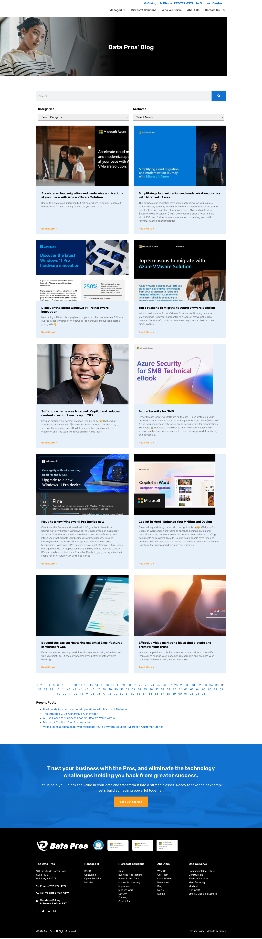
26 (164, 686)
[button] (224, 10)
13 (91, 686)
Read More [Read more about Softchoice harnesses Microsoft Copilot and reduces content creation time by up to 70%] (48, 443)
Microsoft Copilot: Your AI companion (67, 723)
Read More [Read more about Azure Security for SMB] (146, 443)
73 (81, 694)
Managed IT (117, 10)
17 (112, 686)
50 (116, 690)
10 (75, 686)
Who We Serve (172, 10)
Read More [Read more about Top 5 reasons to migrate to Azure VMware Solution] (146, 332)
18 (118, 686)
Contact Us (212, 10)
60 (174, 690)
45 (86, 690)
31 (193, 686)
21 (134, 686)
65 (203, 690)
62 (186, 690)
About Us (193, 10)
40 (57, 690)
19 (123, 686)
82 (132, 694)
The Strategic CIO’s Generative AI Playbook (70, 714)
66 (209, 690)
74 (87, 694)
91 (185, 694)
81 (127, 694)
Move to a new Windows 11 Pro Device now (72, 522)
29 (182, 686)
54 (139, 690)
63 (192, 690)
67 (215, 690)
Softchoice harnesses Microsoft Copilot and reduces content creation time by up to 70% (80, 413)
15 (102, 686)
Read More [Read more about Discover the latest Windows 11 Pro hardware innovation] (48, 332)
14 (96, 686)
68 (221, 690)
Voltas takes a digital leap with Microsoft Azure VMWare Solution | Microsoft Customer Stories (103, 727)
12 (85, 686)
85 (150, 694)
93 (197, 694)
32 (199, 686)
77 (104, 694)
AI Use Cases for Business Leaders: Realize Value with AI (79, 718)
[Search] (219, 96)
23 (146, 686)
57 (157, 690)
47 (98, 690)
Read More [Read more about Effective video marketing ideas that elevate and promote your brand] (146, 668)
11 (80, 686)
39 (51, 690)
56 (151, 690)
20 (129, 686)
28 (176, 686)
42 (68, 690)
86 (156, 694)
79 (115, 694)
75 (92, 694)
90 (180, 694)
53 (133, 690)
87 (162, 694)
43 (74, 690)
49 (110, 690)
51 (121, 690)
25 (158, 686)
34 (211, 686)
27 (170, 686)
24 (152, 686)
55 (145, 690)
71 (70, 694)
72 (75, 694)
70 (64, 694)
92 (191, 694)
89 (174, 694)
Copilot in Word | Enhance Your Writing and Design (175, 522)
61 (180, 690)
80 (121, 694)
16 (107, 686)
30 (188, 686)
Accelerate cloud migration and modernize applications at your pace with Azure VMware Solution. (82, 195)
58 (162, 690)
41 (63, 690)
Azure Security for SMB (156, 412)
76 (98, 694)
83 (138, 694)
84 (144, 694)
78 (109, 694)
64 (198, 690)
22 (140, 686)
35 (217, 686)
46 (92, 690)
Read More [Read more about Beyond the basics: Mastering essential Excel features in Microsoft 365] (48, 668)
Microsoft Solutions (143, 10)
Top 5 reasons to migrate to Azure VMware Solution (177, 308)
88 (168, 694)
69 (58, 694)
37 (39, 690)
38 (45, 690)
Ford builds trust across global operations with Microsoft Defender (85, 710)
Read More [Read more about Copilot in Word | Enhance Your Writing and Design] (146, 564)
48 (104, 690)
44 (80, 690)
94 (203, 694)
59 (168, 690)
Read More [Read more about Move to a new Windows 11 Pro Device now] (48, 564)
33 (205, 686)
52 (127, 690)
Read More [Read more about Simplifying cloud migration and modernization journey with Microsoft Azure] (146, 228)
